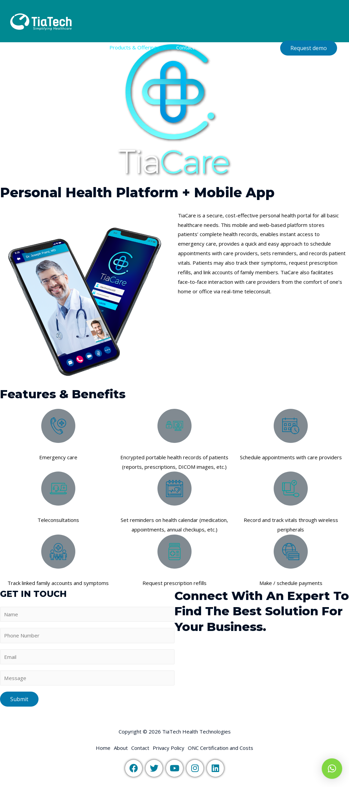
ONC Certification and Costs (237, 47)
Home (67, 47)
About (92, 47)
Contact (185, 47)
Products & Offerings (134, 47)
